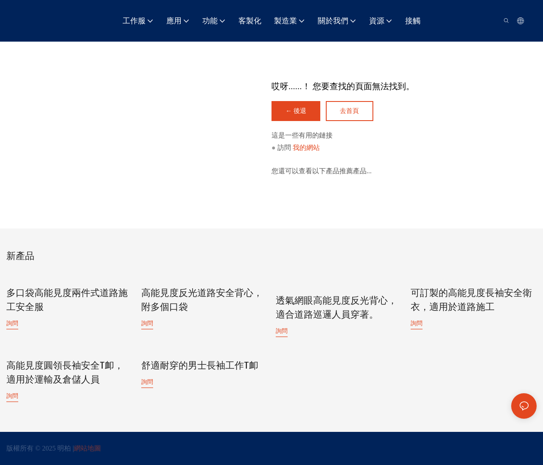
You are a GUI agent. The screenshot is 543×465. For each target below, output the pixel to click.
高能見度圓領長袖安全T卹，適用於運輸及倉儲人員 (64, 372)
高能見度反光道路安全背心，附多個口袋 (202, 300)
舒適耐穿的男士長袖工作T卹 (199, 365)
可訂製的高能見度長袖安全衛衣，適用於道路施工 (471, 300)
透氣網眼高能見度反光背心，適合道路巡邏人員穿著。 (336, 308)
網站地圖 (87, 448)
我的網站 (306, 148)
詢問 (12, 323)
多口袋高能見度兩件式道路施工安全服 (67, 300)
